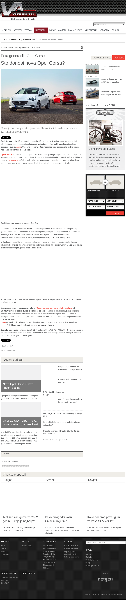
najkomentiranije (102, 58)
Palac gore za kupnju (71, 557)
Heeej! (88, 563)
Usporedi (115, 213)
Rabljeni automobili (71, 549)
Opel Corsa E (6, 155)
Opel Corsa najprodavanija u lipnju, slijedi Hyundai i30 (70, 400)
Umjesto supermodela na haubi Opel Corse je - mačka (70, 368)
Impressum (89, 554)
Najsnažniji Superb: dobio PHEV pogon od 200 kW (111, 93)
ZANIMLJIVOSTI (8, 573)
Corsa (3, 322)
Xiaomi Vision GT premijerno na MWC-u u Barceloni (112, 80)
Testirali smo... (27, 546)
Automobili (15, 40)
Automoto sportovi (49, 559)
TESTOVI (26, 542)
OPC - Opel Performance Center (53, 393)
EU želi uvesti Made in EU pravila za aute (111, 68)
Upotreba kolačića (92, 560)
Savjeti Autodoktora (71, 546)
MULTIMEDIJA (28, 573)
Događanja (5, 554)
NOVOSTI (5, 542)
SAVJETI (68, 542)
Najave (3, 549)
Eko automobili (48, 565)
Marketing (89, 557)
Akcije (3, 546)
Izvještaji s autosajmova (9, 577)
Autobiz (3, 552)
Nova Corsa (13, 160)
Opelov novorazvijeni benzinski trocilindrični (54, 308)
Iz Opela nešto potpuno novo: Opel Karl (70, 380)
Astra (19, 147)
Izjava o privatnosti (92, 566)
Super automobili (49, 562)
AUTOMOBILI (49, 542)
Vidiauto (4, 40)
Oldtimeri (46, 568)
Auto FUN (4, 580)
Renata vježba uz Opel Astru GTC (57, 440)
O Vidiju (89, 550)
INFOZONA (5, 583)
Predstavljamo (29, 40)
